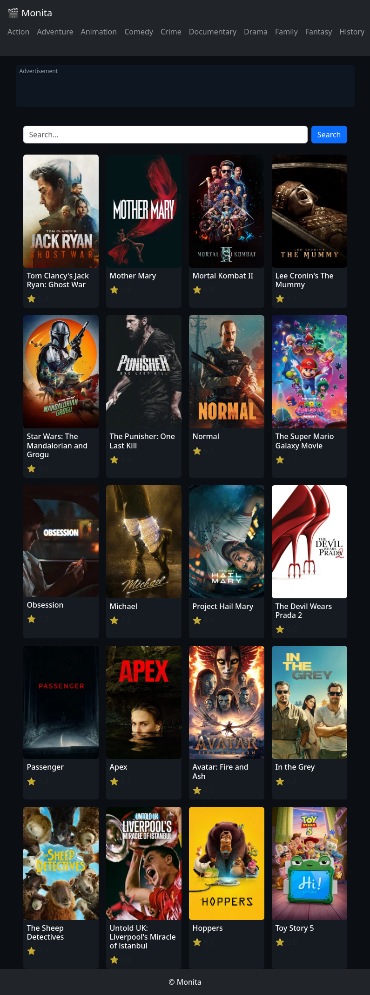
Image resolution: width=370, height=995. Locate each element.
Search (329, 134)
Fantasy (318, 32)
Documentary (212, 32)
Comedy (138, 32)
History (351, 32)
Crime (171, 32)
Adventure (55, 32)
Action (18, 32)
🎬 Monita (29, 13)
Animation (99, 32)
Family (286, 32)
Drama (256, 32)
